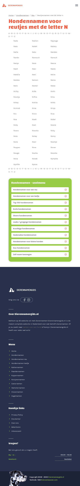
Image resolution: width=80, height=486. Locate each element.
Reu (33, 15)
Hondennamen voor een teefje (40, 196)
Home (11, 15)
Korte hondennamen (40, 209)
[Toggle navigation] (76, 4)
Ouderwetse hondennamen (40, 235)
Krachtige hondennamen (40, 228)
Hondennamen (22, 15)
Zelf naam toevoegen (40, 254)
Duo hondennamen (40, 248)
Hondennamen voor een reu (40, 190)
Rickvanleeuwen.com (49, 480)
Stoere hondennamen (40, 216)
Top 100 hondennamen (40, 203)
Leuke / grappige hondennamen (40, 222)
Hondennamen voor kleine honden (40, 241)
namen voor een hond (32, 327)
